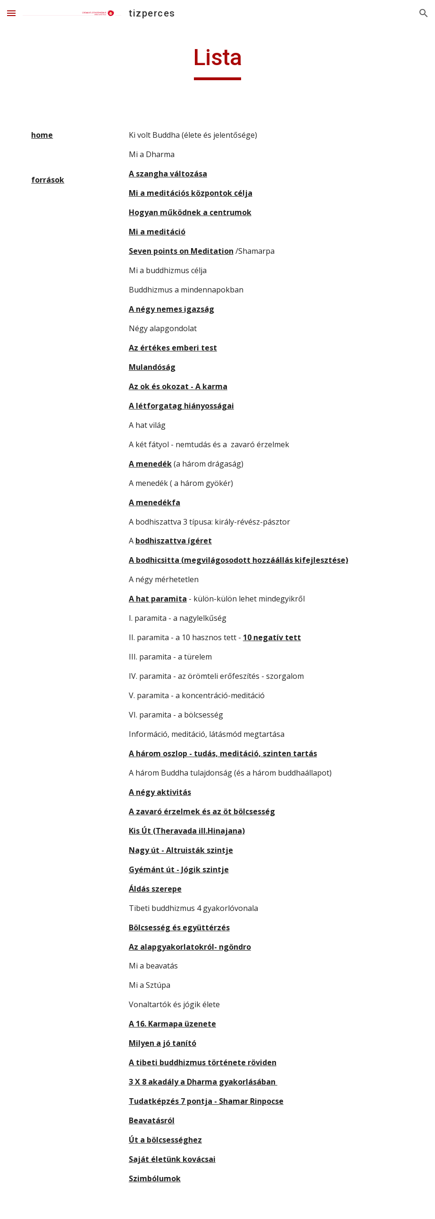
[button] (11, 13)
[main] (217, 62)
